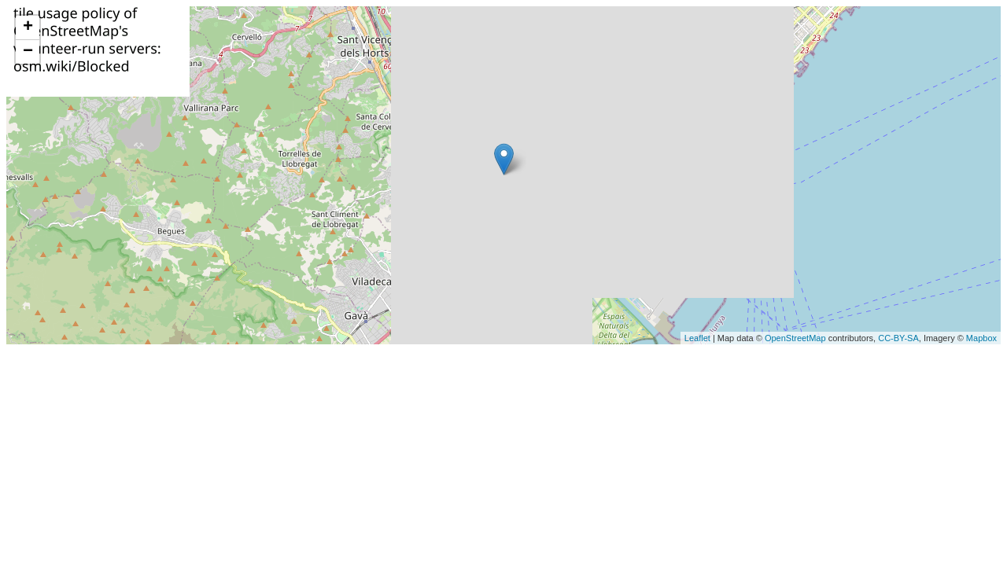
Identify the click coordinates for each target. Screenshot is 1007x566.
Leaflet (697, 338)
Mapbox (981, 338)
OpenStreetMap (795, 338)
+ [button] (28, 27)
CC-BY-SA (898, 338)
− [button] (28, 52)
